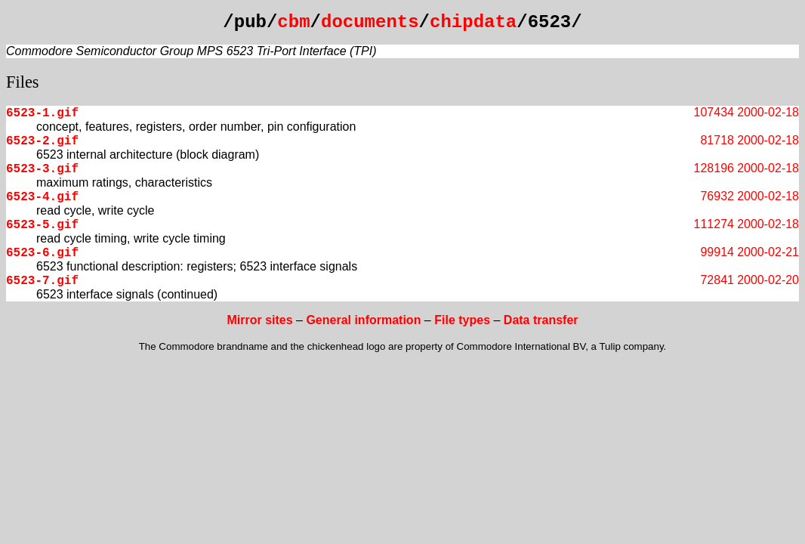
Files (22, 82)
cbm (293, 22)
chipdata (473, 22)
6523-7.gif (42, 281)
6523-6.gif (42, 253)
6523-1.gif (42, 113)
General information (363, 320)
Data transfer (541, 320)
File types (462, 320)
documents (370, 22)
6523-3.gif (42, 169)
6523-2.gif (42, 141)
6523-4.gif (42, 197)
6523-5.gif (42, 225)
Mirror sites (259, 320)
